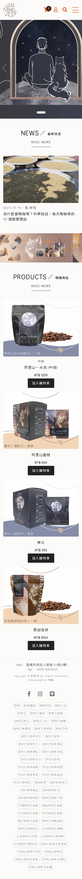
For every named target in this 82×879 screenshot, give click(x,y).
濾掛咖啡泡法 (58, 782)
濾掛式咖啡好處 (52, 751)
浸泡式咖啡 (52, 759)
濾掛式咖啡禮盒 (52, 744)
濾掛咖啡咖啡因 (28, 797)
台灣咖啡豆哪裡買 (52, 836)
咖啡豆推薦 (56, 713)
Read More (41, 142)
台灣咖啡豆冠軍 (27, 836)
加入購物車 (41, 383)
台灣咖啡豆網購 (52, 828)
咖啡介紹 (60, 705)
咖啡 (17, 705)
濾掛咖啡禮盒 (29, 790)
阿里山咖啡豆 (54, 851)
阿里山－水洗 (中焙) (41, 367)
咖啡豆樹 (61, 728)
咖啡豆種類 (37, 713)
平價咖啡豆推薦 (28, 805)
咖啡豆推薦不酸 (52, 797)
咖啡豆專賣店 (22, 728)
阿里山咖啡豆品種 (40, 867)
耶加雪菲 (41, 630)
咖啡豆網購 (59, 721)
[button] (41, 112)
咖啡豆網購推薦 (52, 821)
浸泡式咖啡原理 (28, 774)
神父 (41, 542)
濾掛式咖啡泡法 (31, 736)
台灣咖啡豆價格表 (25, 844)
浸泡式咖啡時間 (52, 767)
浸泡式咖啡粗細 (52, 774)
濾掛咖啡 (40, 782)
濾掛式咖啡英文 (28, 744)
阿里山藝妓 (41, 454)
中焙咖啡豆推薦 (28, 813)
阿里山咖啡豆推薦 (26, 859)
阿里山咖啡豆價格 (54, 859)
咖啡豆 (22, 713)
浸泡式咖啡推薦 (28, 767)
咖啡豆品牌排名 (28, 828)
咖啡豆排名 (22, 721)
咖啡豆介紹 (40, 721)
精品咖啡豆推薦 (52, 805)
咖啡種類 (29, 705)
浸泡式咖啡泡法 (31, 759)
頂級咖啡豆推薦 (52, 813)
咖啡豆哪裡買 (43, 728)
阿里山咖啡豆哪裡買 (54, 844)
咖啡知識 (45, 705)
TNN (51, 680)
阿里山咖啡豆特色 (29, 851)
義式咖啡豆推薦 (28, 821)
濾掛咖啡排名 (51, 790)
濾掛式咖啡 (52, 736)
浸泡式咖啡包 (22, 782)
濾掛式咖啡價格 (28, 751)
